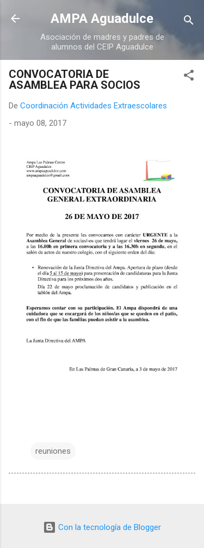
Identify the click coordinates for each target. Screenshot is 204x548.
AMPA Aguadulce (102, 18)
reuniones (53, 451)
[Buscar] (188, 22)
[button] (188, 77)
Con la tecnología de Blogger (102, 527)
